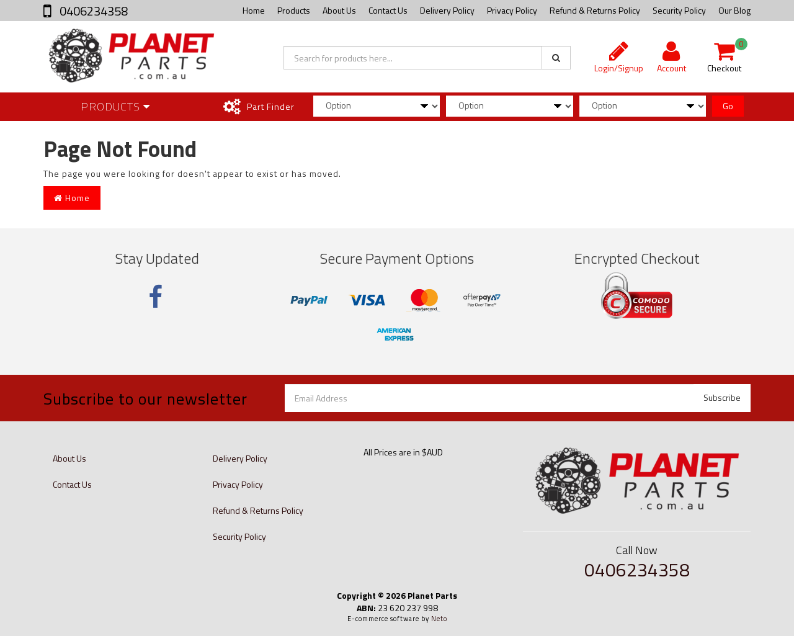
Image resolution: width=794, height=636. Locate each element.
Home (254, 10)
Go (728, 105)
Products (293, 10)
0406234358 (92, 10)
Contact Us (388, 10)
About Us (339, 10)
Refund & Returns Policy (595, 10)
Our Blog (734, 10)
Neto (439, 619)
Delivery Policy (447, 10)
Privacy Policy (512, 10)
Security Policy (679, 10)
